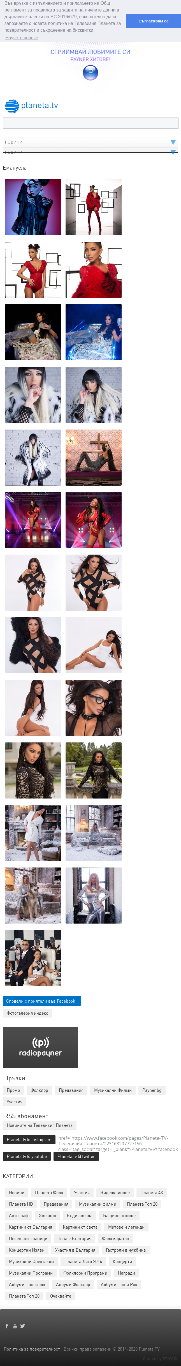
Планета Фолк (49, 1192)
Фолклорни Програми (85, 1273)
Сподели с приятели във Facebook (40, 1001)
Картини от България (30, 1227)
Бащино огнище (119, 1215)
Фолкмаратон (115, 1238)
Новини (16, 1192)
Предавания (56, 1204)
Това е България (74, 1238)
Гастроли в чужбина (126, 1250)
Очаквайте (60, 1296)
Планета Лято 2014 (83, 1261)
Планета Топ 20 (142, 1204)
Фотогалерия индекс (27, 1013)
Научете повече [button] (21, 37)
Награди (126, 1273)
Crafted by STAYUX (160, 1358)
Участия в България (75, 1250)
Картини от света (80, 1227)
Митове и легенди (126, 1227)
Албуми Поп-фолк (27, 1284)
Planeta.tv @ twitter (76, 1156)
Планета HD (21, 1204)
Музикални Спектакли (31, 1261)
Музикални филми (97, 1204)
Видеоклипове (115, 1192)
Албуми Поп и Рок (119, 1284)
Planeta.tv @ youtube (27, 1156)
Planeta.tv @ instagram (29, 1139)
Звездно (47, 1215)
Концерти (122, 1261)
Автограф (18, 1215)
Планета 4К (151, 1192)
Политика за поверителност (32, 1349)
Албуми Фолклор (73, 1284)
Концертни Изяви (27, 1250)
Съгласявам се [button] (153, 21)
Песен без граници (28, 1238)
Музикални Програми (31, 1273)
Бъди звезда (79, 1215)
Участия (82, 1192)
